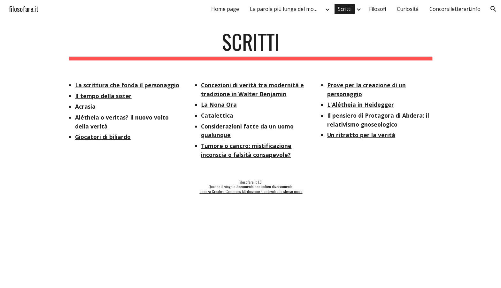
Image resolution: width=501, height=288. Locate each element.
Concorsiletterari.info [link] (455, 8)
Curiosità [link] (408, 8)
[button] (493, 9)
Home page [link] (225, 8)
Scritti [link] (344, 8)
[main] (250, 45)
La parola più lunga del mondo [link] (286, 8)
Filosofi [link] (377, 8)
